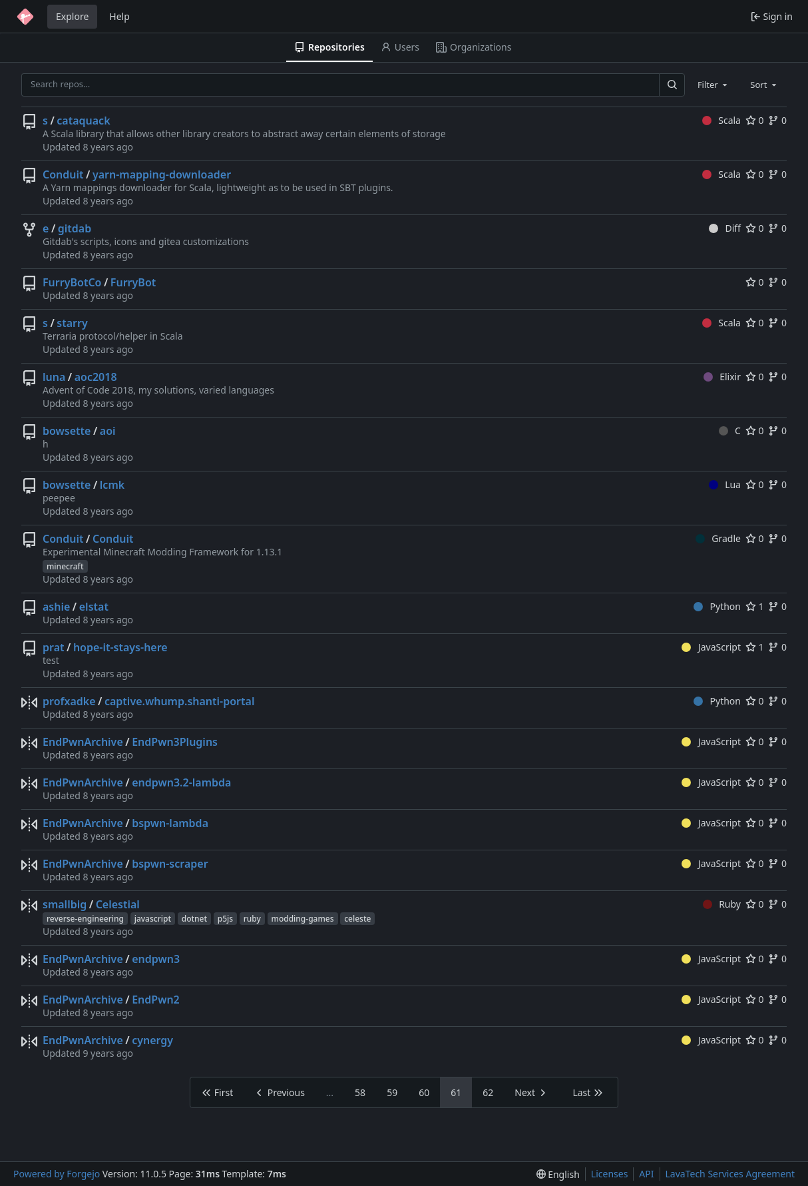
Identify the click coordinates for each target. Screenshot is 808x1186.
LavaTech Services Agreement (730, 1173)
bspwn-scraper (170, 863)
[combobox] (713, 84)
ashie (56, 606)
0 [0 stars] (754, 120)
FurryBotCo (72, 282)
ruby (252, 918)
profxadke (69, 701)
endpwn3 (156, 959)
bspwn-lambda (170, 823)
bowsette (67, 431)
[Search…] (671, 85)
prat (54, 647)
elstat (93, 606)
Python (717, 606)
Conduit (63, 174)
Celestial (118, 904)
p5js (225, 918)
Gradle (718, 538)
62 (488, 1092)
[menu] (558, 1174)
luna (54, 377)
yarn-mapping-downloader (162, 174)
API (646, 1173)
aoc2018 (96, 377)
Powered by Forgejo (56, 1173)
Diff (725, 228)
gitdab (74, 228)
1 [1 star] (754, 606)
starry (72, 323)
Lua (725, 484)
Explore (72, 16)
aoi (108, 431)
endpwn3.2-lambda (181, 782)
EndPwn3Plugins (175, 741)
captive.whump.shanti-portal (179, 701)
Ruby (722, 904)
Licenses (609, 1173)
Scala (721, 120)
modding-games (303, 918)
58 (360, 1092)
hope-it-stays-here (120, 647)
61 (456, 1092)
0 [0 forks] (777, 120)
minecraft (65, 566)
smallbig (65, 904)
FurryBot (133, 282)
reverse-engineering (85, 918)
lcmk (112, 484)
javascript (152, 918)
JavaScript (711, 647)
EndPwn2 (156, 999)
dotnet (194, 918)
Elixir (722, 376)
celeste (357, 918)
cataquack (83, 120)
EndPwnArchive (83, 741)
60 (424, 1092)
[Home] (25, 17)
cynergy (152, 1040)
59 (392, 1092)
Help (119, 16)
